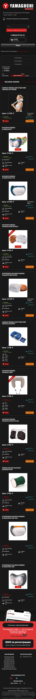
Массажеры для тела (9, 663)
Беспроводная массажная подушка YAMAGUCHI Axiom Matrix (13, 274)
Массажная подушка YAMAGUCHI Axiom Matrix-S (10, 225)
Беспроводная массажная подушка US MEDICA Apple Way (13, 566)
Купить (5, 121)
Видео (18, 149)
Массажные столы (9, 659)
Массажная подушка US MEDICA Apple (8, 128)
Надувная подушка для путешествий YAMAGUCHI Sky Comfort (14, 88)
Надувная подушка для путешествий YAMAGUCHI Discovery (14, 323)
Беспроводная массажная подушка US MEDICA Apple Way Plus (13, 517)
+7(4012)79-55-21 (17, 35)
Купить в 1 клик (29, 121)
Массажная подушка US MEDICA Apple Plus (8, 177)
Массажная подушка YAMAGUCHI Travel (8, 371)
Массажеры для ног (9, 665)
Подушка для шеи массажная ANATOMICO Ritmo (11, 469)
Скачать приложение (18, 625)
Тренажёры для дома (9, 667)
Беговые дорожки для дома (9, 669)
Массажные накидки (9, 661)
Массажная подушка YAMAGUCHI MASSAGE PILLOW (10, 420)
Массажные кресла (9, 657)
